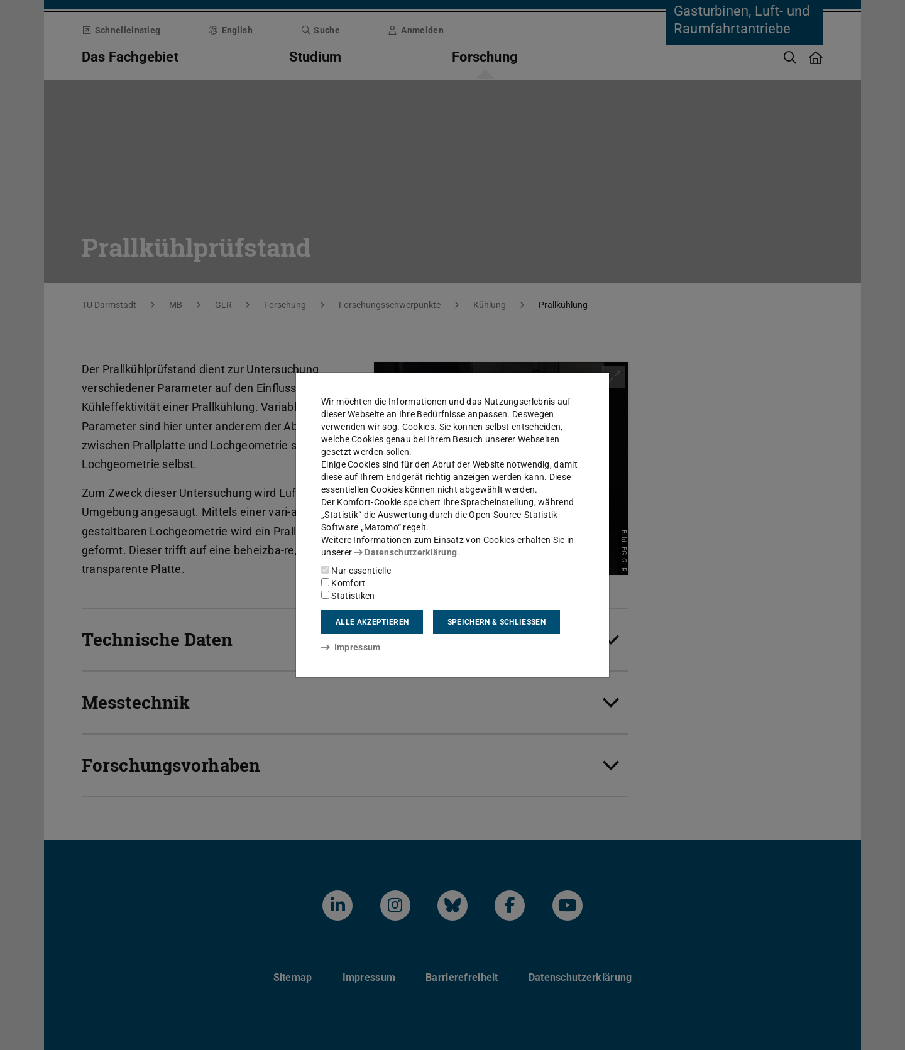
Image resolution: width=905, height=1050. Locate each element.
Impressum (351, 647)
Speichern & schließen (496, 622)
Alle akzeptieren (372, 622)
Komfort (343, 583)
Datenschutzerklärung (405, 552)
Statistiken (348, 596)
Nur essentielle (356, 571)
